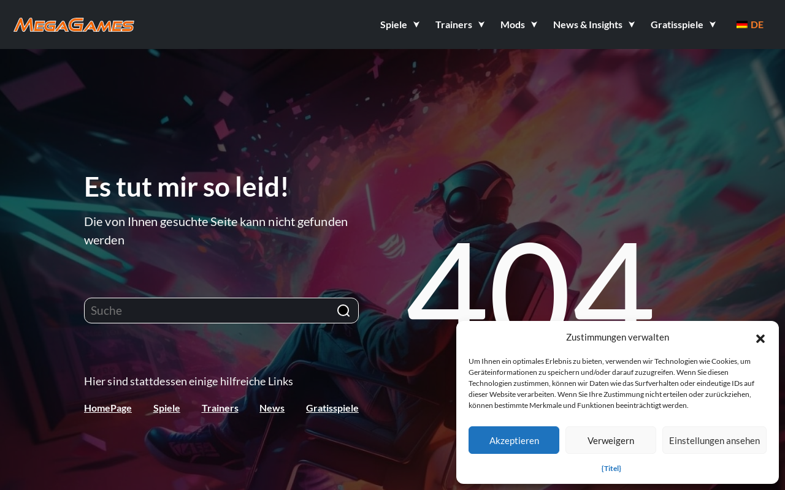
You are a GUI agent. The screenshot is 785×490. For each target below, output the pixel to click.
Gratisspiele (332, 407)
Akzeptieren (514, 440)
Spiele (166, 407)
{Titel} (611, 468)
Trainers (220, 407)
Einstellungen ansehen (714, 440)
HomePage (108, 407)
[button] (760, 337)
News (272, 407)
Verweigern (611, 440)
